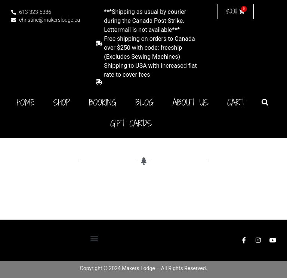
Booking (103, 102)
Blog (144, 102)
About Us (191, 102)
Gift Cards (131, 123)
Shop (61, 102)
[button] (265, 102)
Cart (236, 102)
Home (26, 102)
